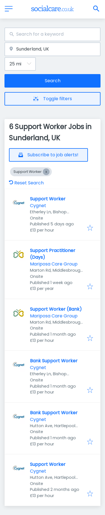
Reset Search (26, 183)
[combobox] (52, 34)
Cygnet (38, 205)
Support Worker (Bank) (56, 309)
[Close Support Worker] (46, 171)
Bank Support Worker (54, 361)
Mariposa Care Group (54, 264)
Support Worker (48, 199)
